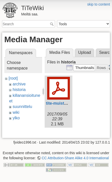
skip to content (98, 4)
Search (52, 24)
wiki (16, 112)
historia (19, 89)
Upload (84, 52)
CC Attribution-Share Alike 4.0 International (75, 152)
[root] (13, 78)
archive (19, 84)
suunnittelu (22, 106)
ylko (16, 118)
